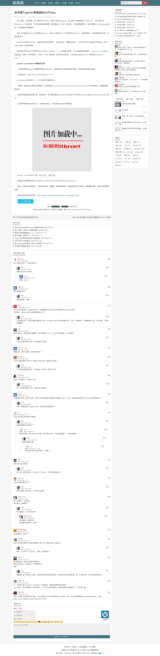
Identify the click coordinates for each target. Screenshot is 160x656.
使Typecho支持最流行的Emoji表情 (28, 243)
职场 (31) (118, 165)
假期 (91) (136, 142)
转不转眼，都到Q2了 (23, 235)
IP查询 (73, 647)
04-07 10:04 (126, 73)
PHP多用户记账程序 (22, 241)
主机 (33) (118, 162)
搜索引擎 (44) (120, 152)
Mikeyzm (21, 478)
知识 (78, 3)
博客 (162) (118, 142)
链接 (44, 3)
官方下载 (42, 175)
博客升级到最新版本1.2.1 (25, 233)
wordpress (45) (139, 149)
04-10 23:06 (126, 66)
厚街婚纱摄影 (22, 530)
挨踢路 (18, 3)
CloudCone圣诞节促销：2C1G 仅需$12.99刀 (132, 33)
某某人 (20, 460)
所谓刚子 (21, 539)
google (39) (139, 152)
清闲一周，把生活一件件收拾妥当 (133, 116)
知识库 (66, 647)
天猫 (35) (136, 155)
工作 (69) (127, 145)
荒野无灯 (21, 287)
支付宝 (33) (136, 158)
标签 (50, 3)
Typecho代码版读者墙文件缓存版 (27, 238)
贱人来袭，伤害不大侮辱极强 (26, 230)
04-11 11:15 (126, 59)
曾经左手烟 (21, 497)
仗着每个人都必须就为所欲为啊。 (129, 75)
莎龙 (19, 305)
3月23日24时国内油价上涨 (125, 19)
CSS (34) (118, 158)
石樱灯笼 (21, 581)
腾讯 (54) (118, 149)
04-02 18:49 (127, 89)
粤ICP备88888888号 (81, 653)
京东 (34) (127, 158)
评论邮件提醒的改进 (22, 246)
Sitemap (67, 653)
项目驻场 (125, 110)
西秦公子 (21, 557)
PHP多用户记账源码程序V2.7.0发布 (129, 36)
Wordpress (103, 24)
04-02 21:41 (129, 84)
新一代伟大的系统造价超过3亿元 (25, 217)
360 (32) (135, 162)
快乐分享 (31, 17)
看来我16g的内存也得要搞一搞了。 (130, 86)
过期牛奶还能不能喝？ (129, 104)
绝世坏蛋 (21, 592)
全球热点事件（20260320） (126, 25)
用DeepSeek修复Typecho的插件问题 (29, 227)
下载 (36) (118, 155)
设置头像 (105, 619)
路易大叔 (21, 259)
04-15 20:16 (126, 52)
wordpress (55, 206)
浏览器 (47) (128, 149)
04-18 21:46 (124, 45)
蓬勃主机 (21, 357)
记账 (71, 3)
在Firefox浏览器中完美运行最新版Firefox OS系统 (92, 217)
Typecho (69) (137, 145)
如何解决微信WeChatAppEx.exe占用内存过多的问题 (134, 122)
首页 (30, 3)
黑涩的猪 (21, 375)
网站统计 (94, 653)
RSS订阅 (59, 653)
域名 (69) (118, 145)
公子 (19, 412)
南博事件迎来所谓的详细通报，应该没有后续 (134, 128)
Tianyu (26, 276)
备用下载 (51, 175)
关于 (37, 3)
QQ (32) (126, 162)
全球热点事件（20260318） (126, 27)
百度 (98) (128, 142)
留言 (57, 3)
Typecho (63, 21)
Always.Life (22, 394)
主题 (64, 3)
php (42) (130, 152)
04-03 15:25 (129, 78)
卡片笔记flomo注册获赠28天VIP (127, 30)
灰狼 (22, 267)
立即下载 (25, 201)
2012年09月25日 (21, 17)
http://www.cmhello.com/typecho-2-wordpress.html (58, 195)
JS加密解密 (82, 647)
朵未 (19, 329)
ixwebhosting (22, 348)
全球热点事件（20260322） (126, 22)
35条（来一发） (51, 17)
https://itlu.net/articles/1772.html (79, 209)
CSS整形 (92, 647)
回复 (109, 259)
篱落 (93, 650)
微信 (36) (127, 155)
